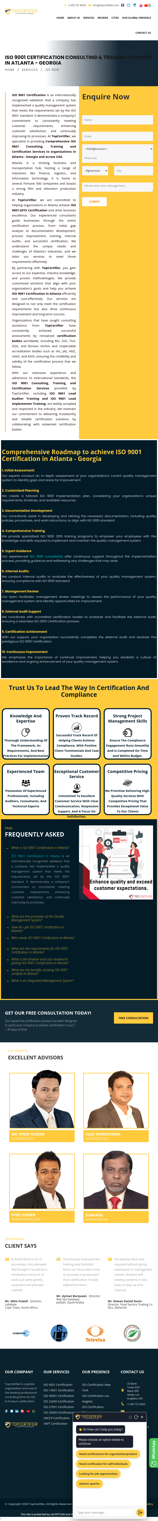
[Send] (140, 1512)
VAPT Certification (55, 1424)
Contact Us (143, 33)
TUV (72, 341)
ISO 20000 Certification (59, 1412)
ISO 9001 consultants (46, 556)
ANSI (31, 356)
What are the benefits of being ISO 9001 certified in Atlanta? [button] (37, 970)
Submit (94, 202)
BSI (57, 341)
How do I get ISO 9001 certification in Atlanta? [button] (35, 927)
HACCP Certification (57, 1418)
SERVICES (30, 70)
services (88, 18)
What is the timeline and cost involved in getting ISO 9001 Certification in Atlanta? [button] (37, 960)
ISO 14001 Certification (59, 1390)
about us (73, 18)
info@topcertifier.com (103, 5)
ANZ (72, 351)
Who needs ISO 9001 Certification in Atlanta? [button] (40, 938)
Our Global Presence (136, 18)
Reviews (103, 18)
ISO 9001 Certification (58, 1385)
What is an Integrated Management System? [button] (40, 981)
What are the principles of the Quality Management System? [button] (35, 917)
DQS (15, 346)
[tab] (40, 848)
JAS (64, 351)
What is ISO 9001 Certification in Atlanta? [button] (37, 848)
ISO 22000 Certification (59, 1401)
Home (60, 18)
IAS (58, 351)
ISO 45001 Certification (59, 1396)
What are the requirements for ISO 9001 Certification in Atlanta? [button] (37, 949)
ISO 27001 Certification (59, 1407)
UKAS (16, 356)
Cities (115, 18)
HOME (10, 70)
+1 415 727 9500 (77, 5)
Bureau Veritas (39, 346)
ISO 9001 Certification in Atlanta (35, 856)
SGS (64, 341)
